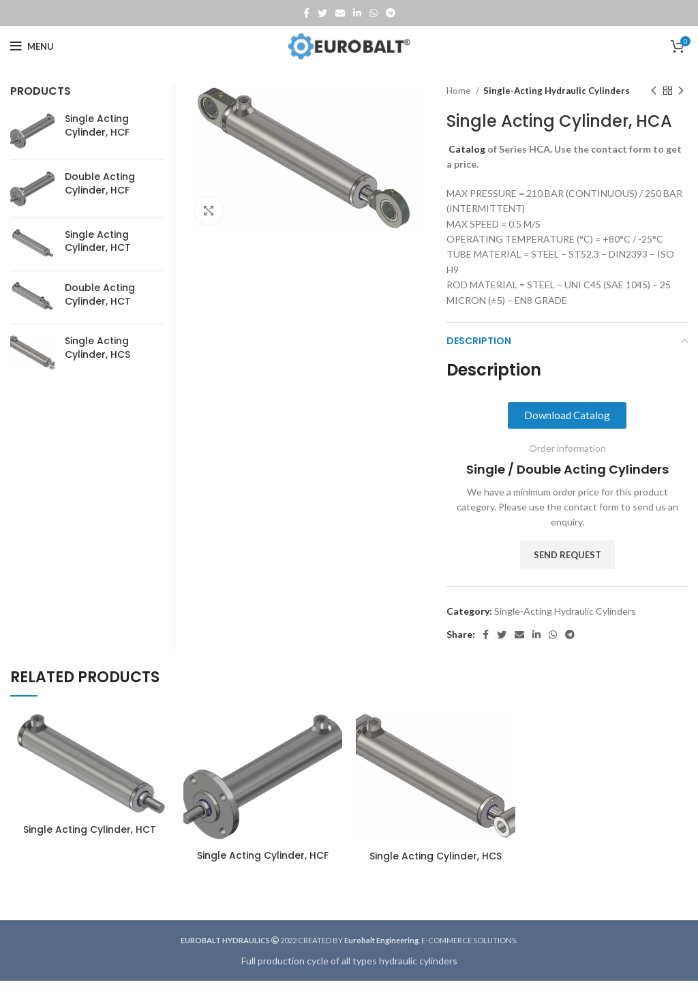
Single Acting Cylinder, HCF (97, 125)
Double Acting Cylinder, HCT (100, 294)
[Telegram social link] (390, 13)
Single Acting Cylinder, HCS (97, 348)
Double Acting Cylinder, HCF (100, 183)
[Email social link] (340, 13)
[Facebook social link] (306, 13)
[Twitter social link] (322, 13)
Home (459, 90)
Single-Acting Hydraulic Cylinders (556, 90)
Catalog (467, 149)
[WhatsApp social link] (373, 13)
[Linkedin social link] (357, 13)
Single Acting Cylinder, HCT (98, 241)
